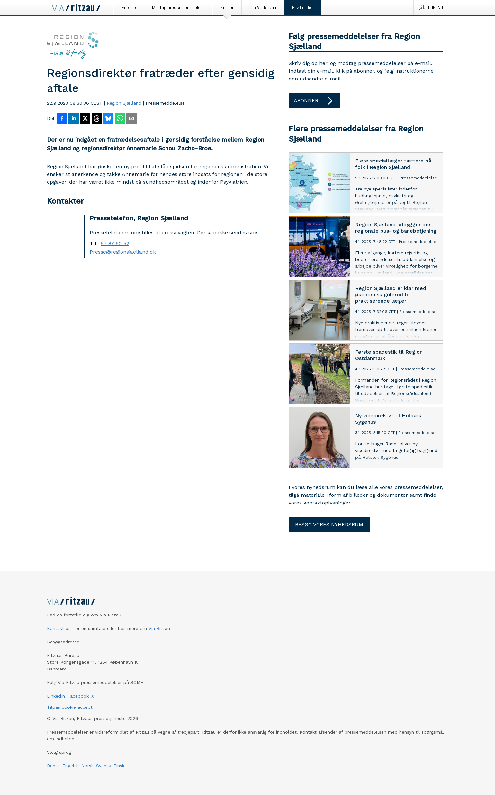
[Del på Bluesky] (108, 119)
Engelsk (70, 765)
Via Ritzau (159, 628)
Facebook (78, 695)
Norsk (87, 765)
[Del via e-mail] (131, 119)
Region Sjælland (124, 103)
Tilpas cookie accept (70, 707)
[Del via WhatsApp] (120, 119)
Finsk (118, 765)
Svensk (103, 765)
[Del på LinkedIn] (73, 119)
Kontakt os (59, 628)
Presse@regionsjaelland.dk (123, 252)
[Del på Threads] (97, 119)
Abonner (314, 101)
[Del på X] (85, 119)
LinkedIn (56, 695)
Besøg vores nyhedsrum (329, 525)
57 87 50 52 (115, 243)
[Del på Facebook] (62, 119)
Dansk (53, 765)
